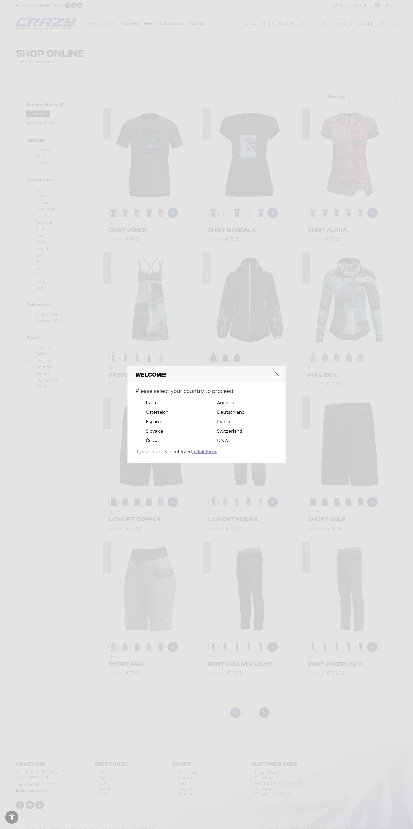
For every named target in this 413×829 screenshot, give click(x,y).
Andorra (225, 402)
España (153, 421)
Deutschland (231, 412)
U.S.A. (223, 440)
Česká (152, 440)
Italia (151, 402)
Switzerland (229, 431)
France (224, 421)
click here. (205, 451)
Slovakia (154, 431)
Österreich (157, 412)
